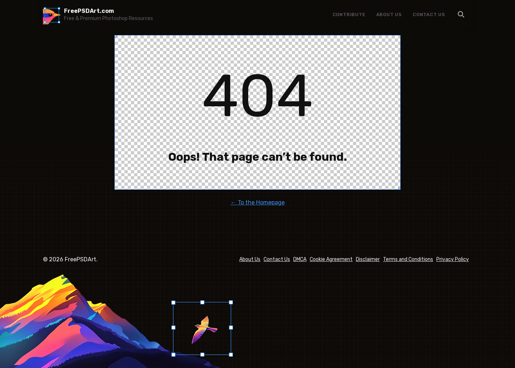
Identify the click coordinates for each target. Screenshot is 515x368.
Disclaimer (368, 259)
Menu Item (461, 14)
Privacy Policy (452, 259)
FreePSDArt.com (89, 11)
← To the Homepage (258, 202)
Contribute (349, 14)
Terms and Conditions (408, 259)
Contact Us (429, 14)
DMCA (299, 259)
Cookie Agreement (331, 259)
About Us (389, 14)
